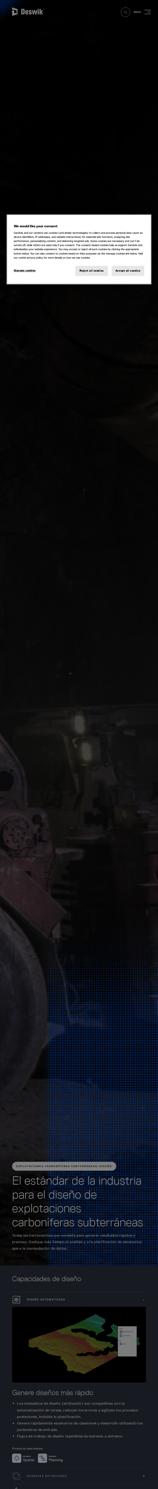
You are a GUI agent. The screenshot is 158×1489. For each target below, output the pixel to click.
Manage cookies (25, 270)
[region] (79, 249)
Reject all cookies (91, 270)
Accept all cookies (127, 270)
